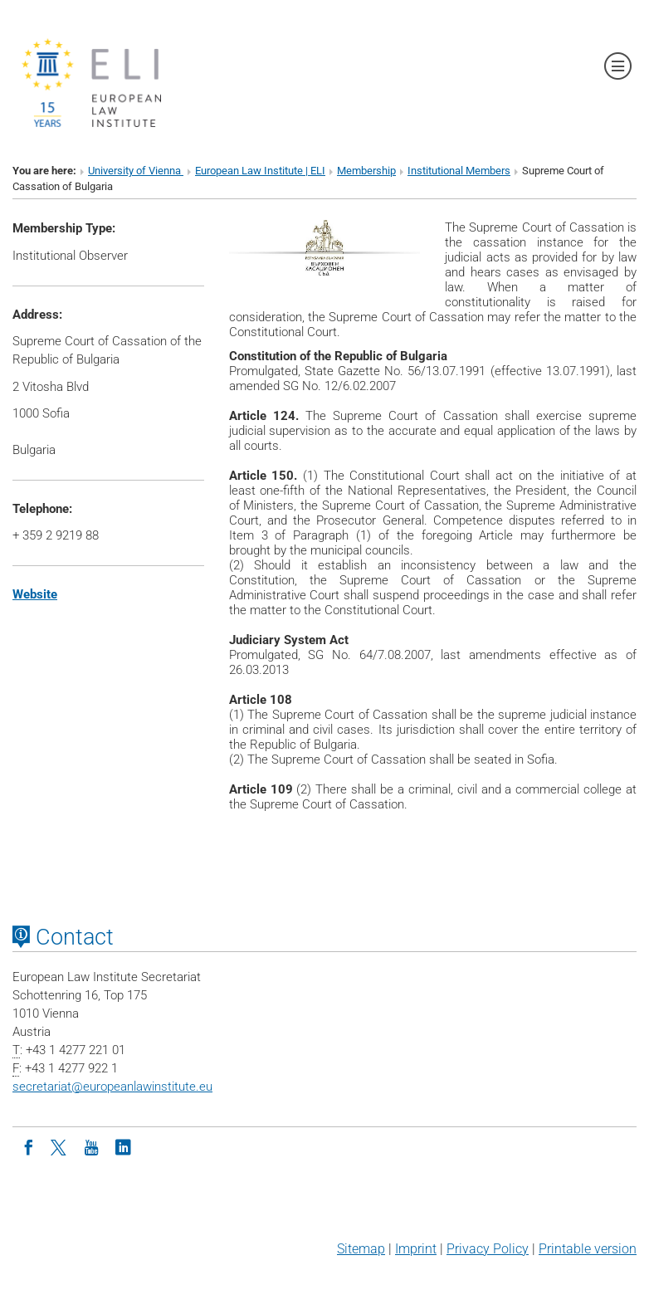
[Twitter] (60, 1146)
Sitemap (361, 1249)
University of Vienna (135, 170)
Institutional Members (458, 170)
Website (34, 594)
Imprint (416, 1249)
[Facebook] (28, 1146)
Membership (366, 170)
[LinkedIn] (123, 1146)
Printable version (588, 1249)
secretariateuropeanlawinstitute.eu (112, 1086)
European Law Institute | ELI (260, 170)
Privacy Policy (487, 1249)
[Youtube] (91, 1146)
